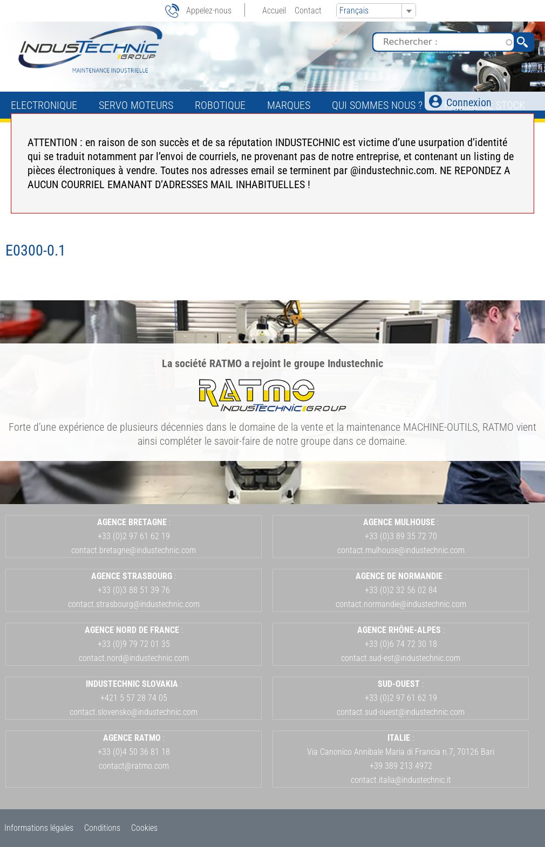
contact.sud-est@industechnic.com (400, 658)
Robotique (220, 105)
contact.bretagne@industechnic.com (133, 550)
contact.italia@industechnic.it (401, 780)
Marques (288, 105)
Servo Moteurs (136, 105)
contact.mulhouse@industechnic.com (401, 550)
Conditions (102, 828)
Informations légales (38, 828)
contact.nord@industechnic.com (134, 658)
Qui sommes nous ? (377, 105)
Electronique (44, 105)
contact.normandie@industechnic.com (401, 604)
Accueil (274, 10)
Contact (308, 10)
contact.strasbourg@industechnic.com (134, 604)
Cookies (144, 828)
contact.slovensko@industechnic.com (133, 712)
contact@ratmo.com (134, 766)
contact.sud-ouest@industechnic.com (401, 712)
